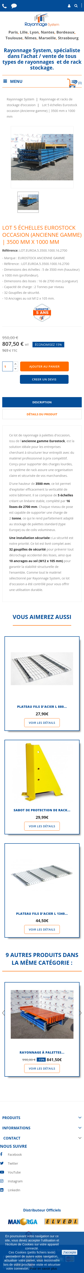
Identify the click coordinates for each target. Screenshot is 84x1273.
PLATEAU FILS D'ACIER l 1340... (42, 913)
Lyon (34, 32)
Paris (13, 32)
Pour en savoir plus (44, 1268)
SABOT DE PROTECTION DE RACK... (42, 810)
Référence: (10, 250)
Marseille (47, 37)
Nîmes (31, 37)
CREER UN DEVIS (44, 379)
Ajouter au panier (44, 366)
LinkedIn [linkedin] (14, 1190)
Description (42, 402)
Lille (24, 32)
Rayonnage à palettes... (42, 1052)
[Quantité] (7, 366)
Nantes (47, 32)
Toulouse (14, 37)
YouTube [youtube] (14, 1172)
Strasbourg (68, 37)
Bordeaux (64, 32)
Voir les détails (42, 723)
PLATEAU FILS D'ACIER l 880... (42, 706)
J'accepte (69, 1252)
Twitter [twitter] (13, 1163)
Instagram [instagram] (15, 1181)
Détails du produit (42, 414)
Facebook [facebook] (15, 1154)
